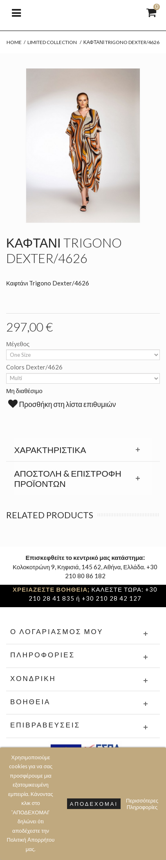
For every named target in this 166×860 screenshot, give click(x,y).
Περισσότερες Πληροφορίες (142, 803)
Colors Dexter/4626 (35, 367)
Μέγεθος (18, 343)
